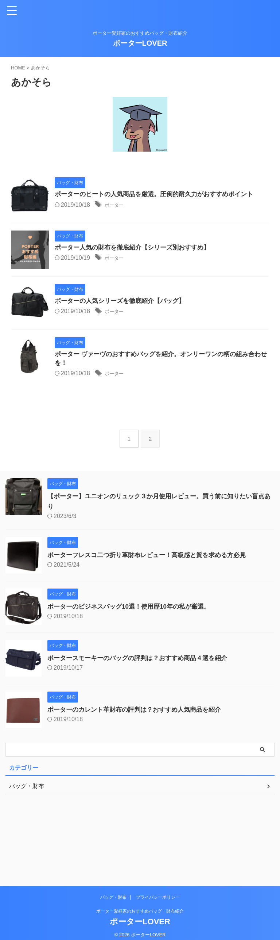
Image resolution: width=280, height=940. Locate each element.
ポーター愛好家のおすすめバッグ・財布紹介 (140, 905)
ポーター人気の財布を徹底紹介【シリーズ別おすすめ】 (153, 264)
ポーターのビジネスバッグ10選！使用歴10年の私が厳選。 (133, 667)
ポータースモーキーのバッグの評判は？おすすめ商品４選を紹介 (142, 719)
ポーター (132, 215)
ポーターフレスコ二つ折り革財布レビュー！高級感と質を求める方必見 (152, 616)
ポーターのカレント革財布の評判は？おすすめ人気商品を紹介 (139, 770)
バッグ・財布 (113, 891)
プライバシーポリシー (158, 891)
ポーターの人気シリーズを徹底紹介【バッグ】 (140, 334)
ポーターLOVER (140, 43)
